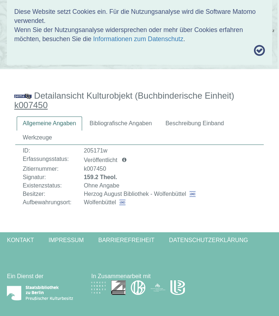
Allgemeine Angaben (49, 123)
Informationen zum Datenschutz (138, 39)
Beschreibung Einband (194, 123)
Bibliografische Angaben (121, 123)
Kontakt (20, 240)
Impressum (66, 240)
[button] (124, 160)
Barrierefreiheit (126, 240)
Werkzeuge (37, 137)
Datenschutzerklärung (208, 240)
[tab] (49, 123)
